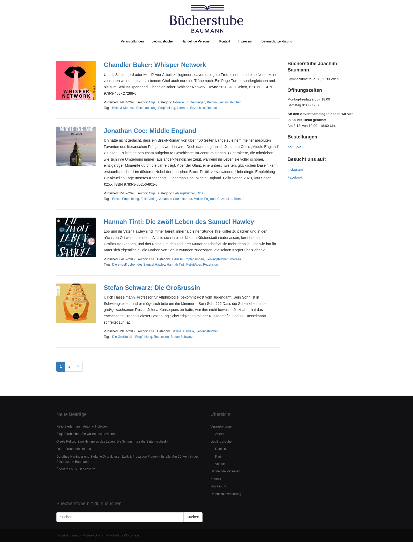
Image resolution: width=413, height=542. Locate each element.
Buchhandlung (146, 108)
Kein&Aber (193, 264)
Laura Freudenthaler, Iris (73, 449)
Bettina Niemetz (123, 108)
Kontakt (224, 41)
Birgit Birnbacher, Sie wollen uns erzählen (85, 434)
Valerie (220, 464)
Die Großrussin (123, 337)
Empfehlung (166, 108)
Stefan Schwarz (181, 337)
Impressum (245, 41)
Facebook (295, 177)
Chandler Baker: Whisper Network (155, 64)
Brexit (116, 199)
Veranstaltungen (132, 41)
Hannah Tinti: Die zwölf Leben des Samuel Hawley (179, 221)
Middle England (205, 199)
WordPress (132, 535)
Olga (199, 193)
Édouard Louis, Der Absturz (75, 469)
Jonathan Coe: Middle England (150, 130)
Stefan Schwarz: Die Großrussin (152, 287)
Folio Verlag (149, 199)
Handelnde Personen (197, 41)
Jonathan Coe (169, 199)
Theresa (235, 259)
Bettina (212, 102)
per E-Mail (295, 147)
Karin (219, 456)
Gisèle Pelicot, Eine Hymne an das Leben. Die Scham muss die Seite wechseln (112, 441)
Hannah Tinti (175, 264)
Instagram (295, 169)
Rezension (197, 108)
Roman (212, 108)
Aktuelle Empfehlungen (189, 102)
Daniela (188, 331)
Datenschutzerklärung (276, 41)
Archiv (219, 434)
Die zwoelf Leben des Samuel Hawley (138, 264)
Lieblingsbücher (163, 41)
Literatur (182, 108)
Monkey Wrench (94, 535)
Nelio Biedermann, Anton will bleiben (82, 426)
